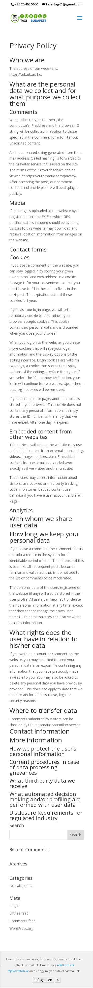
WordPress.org (21, 928)
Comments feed (22, 920)
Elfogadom (43, 979)
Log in (14, 905)
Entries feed (19, 913)
